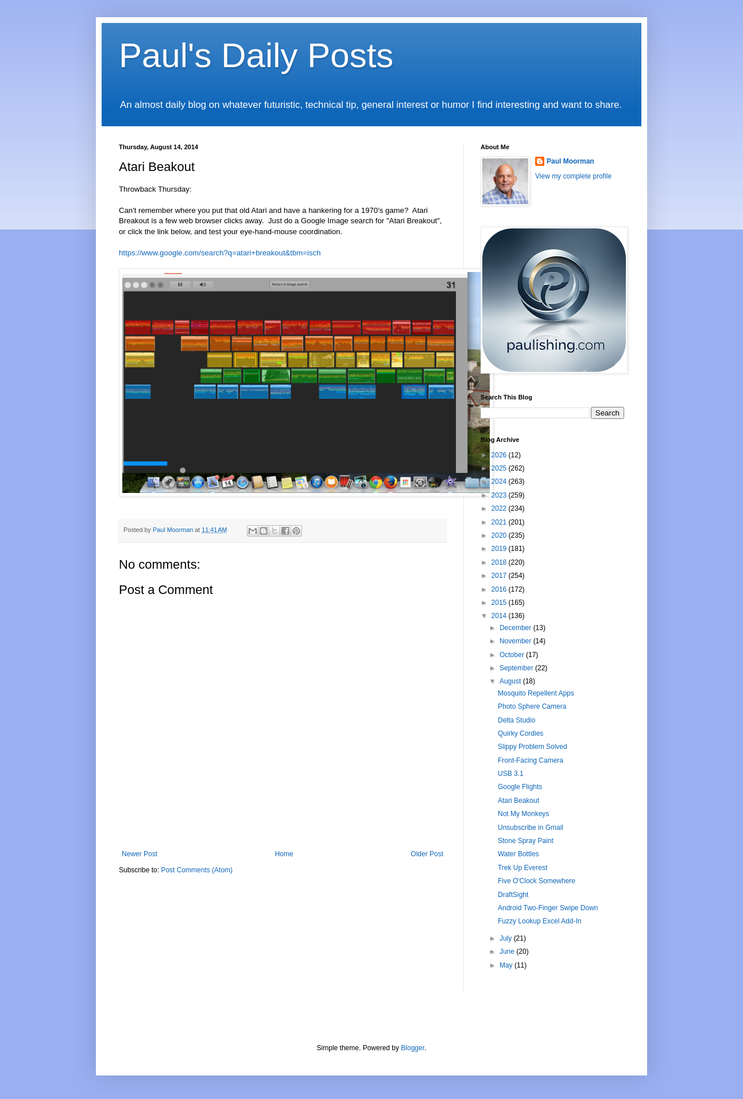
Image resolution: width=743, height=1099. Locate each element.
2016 (500, 589)
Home (284, 854)
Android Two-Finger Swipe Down (548, 908)
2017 (500, 576)
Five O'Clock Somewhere (536, 881)
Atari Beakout (518, 801)
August (511, 681)
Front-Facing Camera (530, 760)
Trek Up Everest (522, 868)
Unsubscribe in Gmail (530, 828)
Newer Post (139, 854)
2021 (500, 522)
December (516, 628)
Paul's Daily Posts (256, 55)
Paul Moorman (570, 161)
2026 (500, 455)
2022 (500, 508)
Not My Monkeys (523, 814)
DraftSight (513, 895)
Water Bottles (518, 854)
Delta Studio (516, 720)
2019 (500, 549)
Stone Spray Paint (526, 841)
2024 (500, 481)
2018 (500, 562)
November (516, 641)
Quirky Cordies (520, 733)
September (517, 668)
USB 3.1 (511, 774)
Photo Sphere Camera (532, 706)
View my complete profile (573, 176)
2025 (500, 468)
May (507, 965)
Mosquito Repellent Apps (536, 693)
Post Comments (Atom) (197, 870)
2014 (500, 616)
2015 (500, 603)
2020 (500, 535)
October (513, 655)
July (507, 938)
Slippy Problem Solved (532, 747)
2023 (500, 495)
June (508, 951)
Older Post (427, 854)
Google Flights (520, 787)
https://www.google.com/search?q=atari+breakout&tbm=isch (220, 252)
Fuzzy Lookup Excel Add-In (539, 921)
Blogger (412, 1048)
